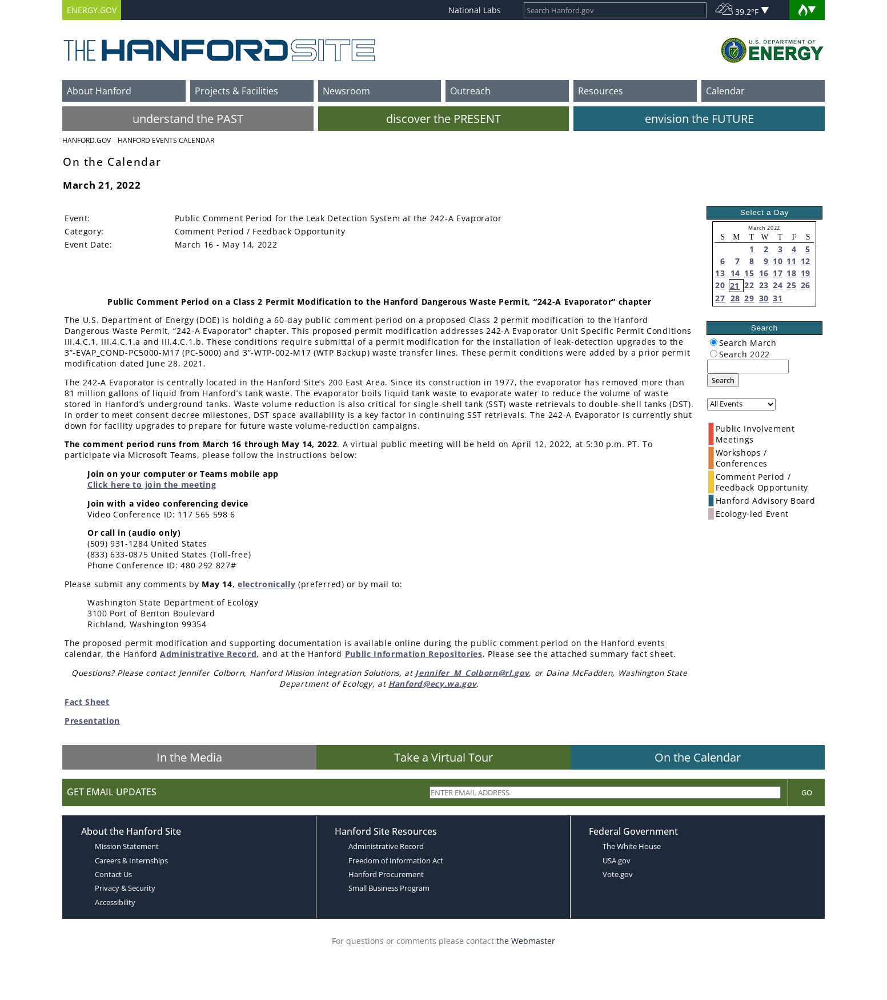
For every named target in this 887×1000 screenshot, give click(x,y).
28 (735, 298)
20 (720, 285)
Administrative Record (208, 653)
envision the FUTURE (699, 118)
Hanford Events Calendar (166, 140)
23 (764, 285)
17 (777, 273)
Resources (600, 91)
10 (777, 261)
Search (723, 380)
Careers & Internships (131, 860)
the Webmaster (525, 940)
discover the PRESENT (443, 118)
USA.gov (617, 860)
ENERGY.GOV (92, 10)
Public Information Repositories (414, 653)
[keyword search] (748, 366)
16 (764, 273)
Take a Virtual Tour (443, 757)
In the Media (189, 757)
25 (791, 285)
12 (805, 261)
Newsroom (346, 91)
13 (720, 273)
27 (720, 298)
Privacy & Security (125, 888)
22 (749, 285)
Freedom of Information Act (395, 860)
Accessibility (115, 902)
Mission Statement (127, 846)
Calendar (725, 91)
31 (777, 298)
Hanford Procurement (386, 874)
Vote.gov (618, 874)
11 (791, 261)
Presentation (92, 720)
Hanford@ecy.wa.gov (432, 683)
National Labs (474, 10)
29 (749, 298)
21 (735, 285)
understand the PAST (188, 118)
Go (806, 792)
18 (791, 273)
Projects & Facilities (236, 91)
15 (749, 273)
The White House (632, 846)
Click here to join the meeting (151, 484)
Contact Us (113, 874)
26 (805, 285)
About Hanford (99, 91)
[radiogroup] (713, 342)
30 (764, 298)
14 (735, 273)
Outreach (470, 91)
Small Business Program (389, 888)
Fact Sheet (87, 701)
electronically (267, 584)
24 (777, 285)
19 (805, 273)
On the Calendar (698, 757)
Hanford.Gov (86, 140)
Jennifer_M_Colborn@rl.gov (472, 672)
